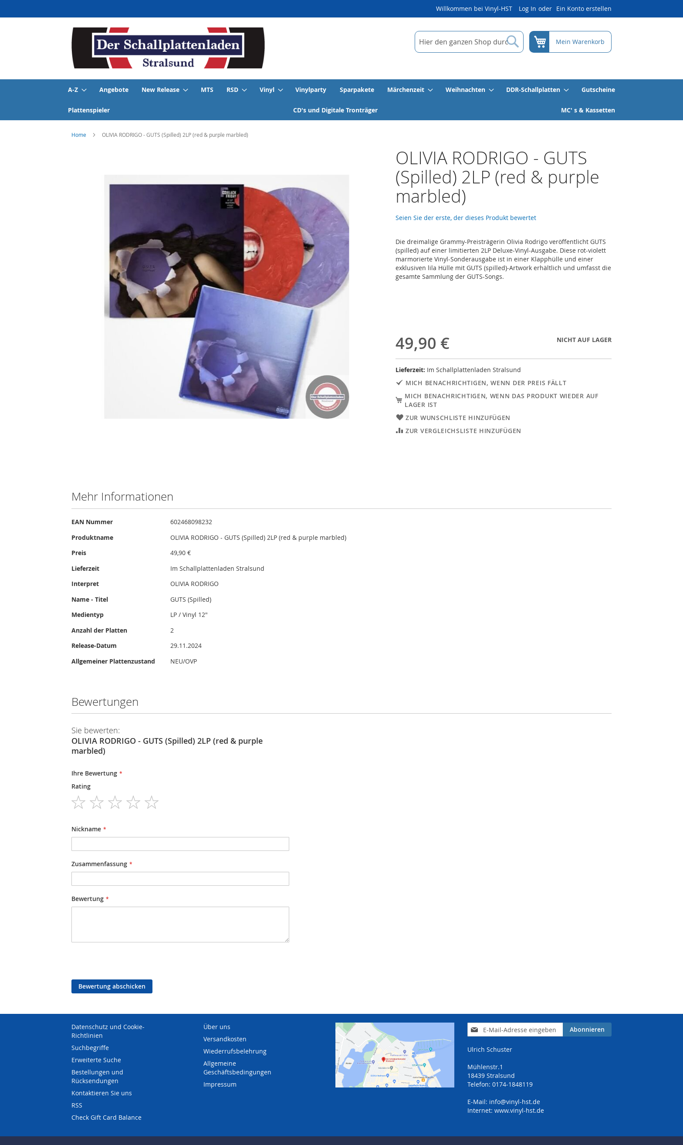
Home (78, 134)
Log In (527, 8)
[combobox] (469, 42)
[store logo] (168, 47)
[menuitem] (77, 89)
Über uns (216, 1027)
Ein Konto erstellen (584, 8)
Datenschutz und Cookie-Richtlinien (108, 1031)
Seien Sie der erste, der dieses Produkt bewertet (466, 217)
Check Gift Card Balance (106, 1117)
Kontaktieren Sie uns (101, 1093)
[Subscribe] (587, 1030)
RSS (76, 1105)
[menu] (341, 99)
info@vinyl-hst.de (514, 1102)
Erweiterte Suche (96, 1060)
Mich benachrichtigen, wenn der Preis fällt (486, 383)
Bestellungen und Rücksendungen (97, 1076)
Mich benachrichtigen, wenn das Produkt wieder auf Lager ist (501, 400)
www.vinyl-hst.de (519, 1110)
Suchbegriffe (90, 1047)
